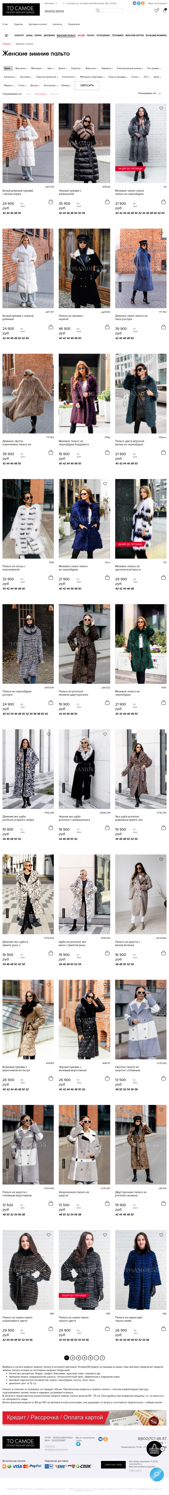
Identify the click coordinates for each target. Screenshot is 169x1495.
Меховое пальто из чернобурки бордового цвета (74, 443)
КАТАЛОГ (19, 35)
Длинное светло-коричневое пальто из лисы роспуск (16, 443)
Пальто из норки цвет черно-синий (129, 1319)
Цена (28, 94)
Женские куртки (134, 35)
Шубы (29, 35)
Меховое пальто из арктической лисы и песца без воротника (128, 568)
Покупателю (74, 24)
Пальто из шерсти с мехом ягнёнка (127, 943)
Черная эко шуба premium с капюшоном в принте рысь (74, 818)
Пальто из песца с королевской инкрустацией (13, 568)
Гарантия (18, 24)
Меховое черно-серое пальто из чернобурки (129, 192)
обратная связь (113, 1464)
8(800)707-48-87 (152, 1438)
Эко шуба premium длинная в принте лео (129, 818)
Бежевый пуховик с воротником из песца (16, 1068)
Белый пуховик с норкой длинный (18, 317)
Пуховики (117, 35)
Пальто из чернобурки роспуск (16, 693)
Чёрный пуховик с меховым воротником (72, 1068)
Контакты (57, 24)
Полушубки (103, 35)
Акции (81, 35)
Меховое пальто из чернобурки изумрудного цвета (127, 693)
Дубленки (49, 35)
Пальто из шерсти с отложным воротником (17, 1194)
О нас (5, 24)
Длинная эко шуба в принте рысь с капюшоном (15, 943)
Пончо (90, 35)
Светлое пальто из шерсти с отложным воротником (127, 1068)
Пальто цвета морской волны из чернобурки (129, 443)
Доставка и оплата (38, 24)
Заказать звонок (54, 10)
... (96, 1357)
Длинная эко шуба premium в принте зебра (18, 818)
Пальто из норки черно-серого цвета (74, 1319)
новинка (7, 162)
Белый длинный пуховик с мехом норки (17, 192)
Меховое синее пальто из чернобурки (73, 568)
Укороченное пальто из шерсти (74, 1194)
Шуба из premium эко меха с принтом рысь (72, 943)
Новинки (54, 94)
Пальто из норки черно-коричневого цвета (17, 1319)
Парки (37, 35)
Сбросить (87, 85)
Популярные (40, 94)
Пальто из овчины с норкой (71, 317)
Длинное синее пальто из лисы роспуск (131, 317)
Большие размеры (156, 35)
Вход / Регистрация (157, 3)
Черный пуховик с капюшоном (70, 192)
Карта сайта (135, 1470)
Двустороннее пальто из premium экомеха (131, 1194)
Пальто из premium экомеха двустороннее (73, 693)
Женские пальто (66, 35)
